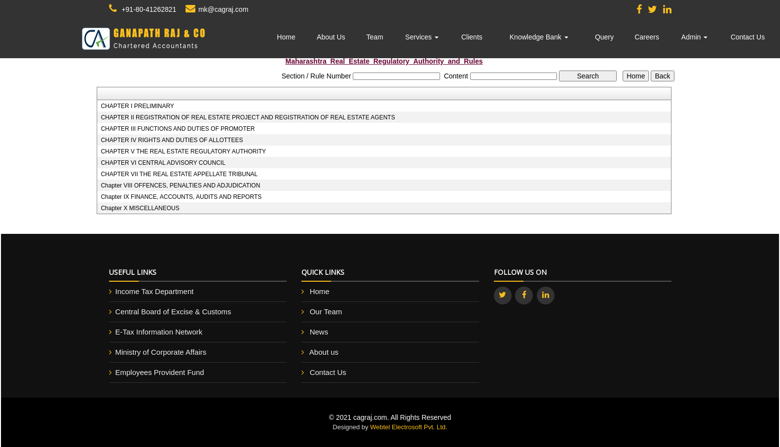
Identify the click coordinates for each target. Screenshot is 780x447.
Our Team (326, 311)
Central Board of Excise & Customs (173, 311)
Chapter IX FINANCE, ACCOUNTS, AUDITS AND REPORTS (181, 196)
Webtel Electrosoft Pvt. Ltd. (408, 427)
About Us (331, 37)
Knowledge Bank (539, 37)
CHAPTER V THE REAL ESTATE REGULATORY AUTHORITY (183, 151)
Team (375, 37)
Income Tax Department (154, 291)
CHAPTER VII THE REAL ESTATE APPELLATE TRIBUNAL (179, 174)
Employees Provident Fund (159, 372)
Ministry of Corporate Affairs (161, 352)
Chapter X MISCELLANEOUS (140, 208)
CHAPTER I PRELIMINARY (137, 106)
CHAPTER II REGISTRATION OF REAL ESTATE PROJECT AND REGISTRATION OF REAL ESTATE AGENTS (248, 117)
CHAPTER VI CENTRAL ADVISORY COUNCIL (163, 162)
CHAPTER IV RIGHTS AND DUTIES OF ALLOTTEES (172, 140)
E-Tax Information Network (159, 332)
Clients (472, 37)
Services (422, 37)
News (319, 332)
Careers (646, 37)
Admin (694, 37)
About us (323, 352)
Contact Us (748, 37)
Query (604, 37)
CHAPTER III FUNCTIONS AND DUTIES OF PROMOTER (178, 128)
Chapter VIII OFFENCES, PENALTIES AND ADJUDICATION (180, 185)
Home (286, 37)
